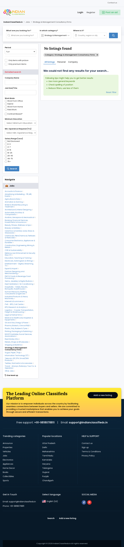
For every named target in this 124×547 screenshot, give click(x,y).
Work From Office (14, 101)
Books (5, 472)
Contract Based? (15, 114)
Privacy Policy (88, 455)
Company (73, 62)
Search (51, 518)
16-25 (8, 153)
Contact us (112, 3)
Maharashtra (48, 451)
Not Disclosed (12, 141)
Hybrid (9, 104)
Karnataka (47, 459)
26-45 (9, 156)
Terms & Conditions (91, 451)
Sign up (85, 447)
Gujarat (45, 472)
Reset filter (111, 92)
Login (80, 12)
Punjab (45, 476)
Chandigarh (48, 480)
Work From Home (14, 107)
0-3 (8, 144)
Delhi (44, 447)
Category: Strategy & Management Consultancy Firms (70, 55)
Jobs (5, 455)
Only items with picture (18, 60)
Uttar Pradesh (48, 443)
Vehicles (7, 451)
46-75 (9, 159)
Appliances (8, 464)
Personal (61, 62)
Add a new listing (102, 395)
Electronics (8, 459)
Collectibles (8, 476)
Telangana (47, 468)
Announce (8, 443)
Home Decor (9, 468)
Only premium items (17, 64)
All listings (49, 62)
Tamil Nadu (47, 455)
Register (91, 12)
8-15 (8, 150)
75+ (8, 161)
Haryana (46, 464)
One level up (11, 375)
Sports (6, 480)
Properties (7, 447)
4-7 (8, 147)
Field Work (11, 110)
